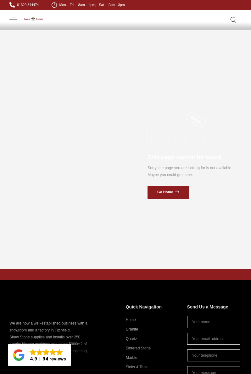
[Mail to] (24, 5)
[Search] (233, 20)
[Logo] (34, 18)
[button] (39, 355)
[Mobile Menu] (13, 20)
